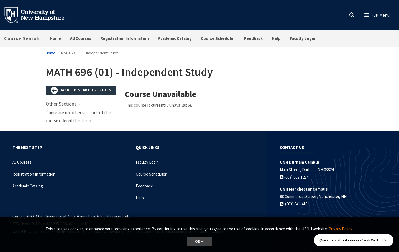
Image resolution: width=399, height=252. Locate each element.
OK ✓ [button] (199, 241)
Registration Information (124, 38)
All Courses (80, 38)
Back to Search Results (81, 90)
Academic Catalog (175, 38)
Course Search (22, 38)
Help (276, 38)
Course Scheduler (218, 38)
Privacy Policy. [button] (341, 229)
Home (55, 38)
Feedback (253, 38)
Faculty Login (302, 38)
